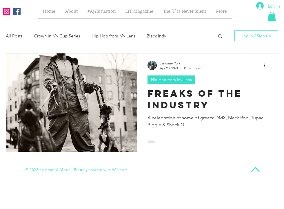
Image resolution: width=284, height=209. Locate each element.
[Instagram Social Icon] (6, 11)
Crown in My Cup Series (57, 36)
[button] (272, 16)
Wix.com (120, 169)
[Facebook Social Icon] (17, 11)
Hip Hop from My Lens (113, 36)
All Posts (14, 36)
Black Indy (156, 36)
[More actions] (266, 65)
